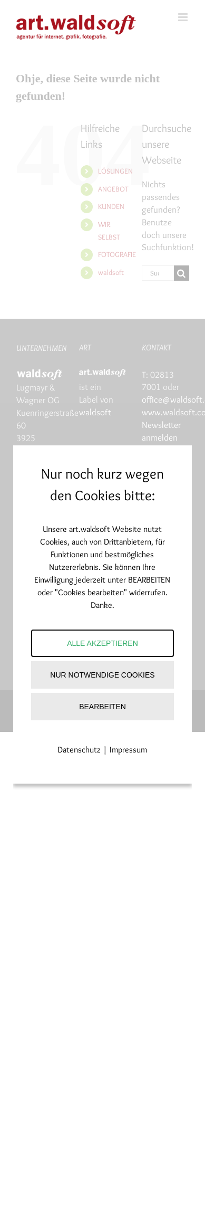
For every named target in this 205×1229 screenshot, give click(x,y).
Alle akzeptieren (102, 643)
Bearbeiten (102, 706)
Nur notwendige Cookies (102, 675)
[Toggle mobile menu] (183, 17)
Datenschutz (79, 750)
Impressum (128, 750)
